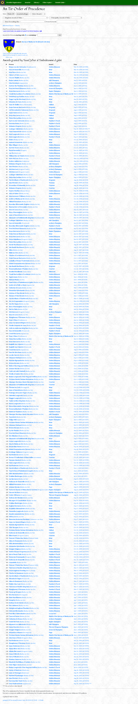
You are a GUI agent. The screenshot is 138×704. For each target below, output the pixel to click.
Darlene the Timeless (16, 86)
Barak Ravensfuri (14, 150)
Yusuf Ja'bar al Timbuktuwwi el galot (21, 282)
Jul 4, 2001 (80, 662)
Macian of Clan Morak (16, 296)
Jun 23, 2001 (81, 638)
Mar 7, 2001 (81, 562)
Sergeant (52, 107)
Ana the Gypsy (13, 304)
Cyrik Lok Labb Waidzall (17, 371)
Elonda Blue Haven (15, 446)
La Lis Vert (52, 613)
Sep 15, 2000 (81, 498)
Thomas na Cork (14, 387)
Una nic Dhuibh (14, 78)
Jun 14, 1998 (81, 304)
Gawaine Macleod (15, 460)
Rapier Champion (55, 91)
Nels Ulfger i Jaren (15, 665)
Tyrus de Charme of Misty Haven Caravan (23, 490)
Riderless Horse (8, 25)
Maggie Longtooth (15, 398)
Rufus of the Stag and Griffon (19, 366)
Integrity (12, 600)
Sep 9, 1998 (81, 358)
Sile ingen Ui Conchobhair (17, 500)
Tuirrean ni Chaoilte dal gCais (19, 568)
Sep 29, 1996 (81, 193)
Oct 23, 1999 (81, 465)
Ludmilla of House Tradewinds (19, 261)
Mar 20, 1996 (81, 158)
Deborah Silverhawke (16, 611)
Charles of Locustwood (17, 255)
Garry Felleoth (14, 657)
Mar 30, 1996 (81, 161)
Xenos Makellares (15, 239)
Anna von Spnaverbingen (17, 323)
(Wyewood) (25, 69)
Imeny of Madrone (15, 670)
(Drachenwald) (39, 218)
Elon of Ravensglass (15, 212)
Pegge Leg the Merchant (17, 99)
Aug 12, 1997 (81, 247)
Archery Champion (55, 83)
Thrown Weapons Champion (58, 495)
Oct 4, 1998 (81, 382)
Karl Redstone (14, 455)
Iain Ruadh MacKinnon (16, 247)
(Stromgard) (24, 387)
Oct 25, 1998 (81, 406)
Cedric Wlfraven (14, 495)
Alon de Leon (13, 210)
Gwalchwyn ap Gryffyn (16, 96)
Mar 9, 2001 (81, 565)
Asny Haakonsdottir (15, 683)
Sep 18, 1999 (81, 446)
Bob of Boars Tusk (15, 554)
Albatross (52, 271)
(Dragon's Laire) (23, 169)
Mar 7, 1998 (81, 288)
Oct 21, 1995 (81, 140)
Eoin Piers (12, 72)
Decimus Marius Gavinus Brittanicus (21, 379)
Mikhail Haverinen (15, 201)
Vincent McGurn (14, 492)
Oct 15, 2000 (81, 527)
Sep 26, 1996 (81, 191)
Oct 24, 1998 (81, 387)
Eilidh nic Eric (13, 253)
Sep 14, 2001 (81, 683)
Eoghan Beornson (15, 506)
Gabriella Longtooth (16, 395)
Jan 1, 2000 (81, 471)
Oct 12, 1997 (81, 266)
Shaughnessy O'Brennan (17, 317)
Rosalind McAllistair (15, 271)
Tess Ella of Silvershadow (17, 613)
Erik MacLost (13, 169)
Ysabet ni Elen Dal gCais (17, 401)
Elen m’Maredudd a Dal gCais (19, 406)
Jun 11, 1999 (81, 414)
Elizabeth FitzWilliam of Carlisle (19, 662)
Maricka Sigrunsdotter (16, 360)
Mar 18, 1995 (81, 67)
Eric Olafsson (13, 605)
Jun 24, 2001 (81, 640)
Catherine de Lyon (15, 288)
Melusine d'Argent (15, 126)
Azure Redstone (14, 646)
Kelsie (11, 140)
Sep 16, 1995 (80, 129)
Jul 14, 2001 (81, 667)
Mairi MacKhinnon (15, 597)
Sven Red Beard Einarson (17, 88)
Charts (17, 25)
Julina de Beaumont (15, 541)
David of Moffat (14, 191)
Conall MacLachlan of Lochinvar (20, 94)
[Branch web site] (44, 42)
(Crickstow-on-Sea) (36, 519)
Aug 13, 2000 (81, 479)
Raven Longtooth (15, 403)
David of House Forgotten (18, 552)
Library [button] (36, 2)
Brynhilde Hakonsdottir (17, 508)
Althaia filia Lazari (15, 651)
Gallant (51, 104)
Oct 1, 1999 (81, 452)
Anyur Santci (13, 113)
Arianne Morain (14, 368)
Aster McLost (13, 158)
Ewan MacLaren (14, 91)
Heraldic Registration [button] (13, 2)
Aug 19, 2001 (81, 681)
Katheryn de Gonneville (17, 481)
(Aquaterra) (23, 75)
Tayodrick (12, 417)
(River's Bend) (30, 570)
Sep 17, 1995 (80, 134)
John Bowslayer (14, 83)
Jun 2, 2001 (81, 635)
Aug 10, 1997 (81, 244)
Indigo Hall (12, 420)
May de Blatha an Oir (16, 444)
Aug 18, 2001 (81, 670)
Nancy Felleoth (14, 654)
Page (50, 487)
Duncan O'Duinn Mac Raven (18, 538)
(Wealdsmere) (31, 67)
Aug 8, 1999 (81, 438)
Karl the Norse (14, 148)
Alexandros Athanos (15, 632)
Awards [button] (27, 2)
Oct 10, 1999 (81, 455)
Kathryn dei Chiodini (16, 498)
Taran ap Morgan (15, 592)
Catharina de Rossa (15, 619)
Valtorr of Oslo (14, 75)
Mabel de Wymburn (15, 412)
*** (89, 129)
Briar (50, 69)
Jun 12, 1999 (81, 422)
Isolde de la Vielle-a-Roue (17, 285)
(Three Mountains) (25, 104)
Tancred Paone (14, 616)
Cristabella (12, 562)
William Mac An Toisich (16, 156)
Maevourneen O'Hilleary (17, 196)
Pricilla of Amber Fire (16, 374)
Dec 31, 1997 (81, 271)
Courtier (52, 185)
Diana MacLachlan (15, 118)
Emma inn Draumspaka (17, 557)
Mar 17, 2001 (81, 568)
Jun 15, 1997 (81, 220)
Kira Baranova (14, 595)
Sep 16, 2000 (81, 503)
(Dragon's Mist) (30, 557)
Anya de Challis (14, 104)
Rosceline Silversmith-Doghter (19, 204)
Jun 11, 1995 (80, 80)
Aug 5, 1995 (80, 104)
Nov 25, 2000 (81, 557)
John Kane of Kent (15, 638)
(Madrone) (17, 153)
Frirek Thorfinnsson (16, 245)
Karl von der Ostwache (16, 121)
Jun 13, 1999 (81, 425)
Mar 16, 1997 (81, 210)
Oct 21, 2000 (81, 543)
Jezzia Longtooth (15, 441)
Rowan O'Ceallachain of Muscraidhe (21, 457)
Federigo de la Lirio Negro (18, 393)
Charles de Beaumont (16, 573)
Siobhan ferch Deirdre (16, 603)
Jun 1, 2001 (81, 616)
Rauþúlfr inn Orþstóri (16, 344)
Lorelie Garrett (14, 355)
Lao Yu (11, 153)
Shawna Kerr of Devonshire (18, 207)
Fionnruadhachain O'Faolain (18, 269)
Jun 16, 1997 (81, 234)
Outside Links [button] (59, 2)
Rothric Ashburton (15, 161)
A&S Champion (54, 80)
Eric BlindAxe (13, 436)
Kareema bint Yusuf (15, 681)
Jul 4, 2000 (80, 476)
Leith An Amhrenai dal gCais (18, 328)
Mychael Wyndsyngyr (16, 675)
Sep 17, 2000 (81, 506)
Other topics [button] (47, 2)
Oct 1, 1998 (81, 363)
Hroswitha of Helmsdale (17, 185)
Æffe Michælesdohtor (16, 473)
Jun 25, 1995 (80, 96)
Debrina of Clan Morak (16, 293)
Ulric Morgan (13, 527)
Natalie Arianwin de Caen (17, 325)
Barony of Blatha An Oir (30, 42)
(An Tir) (21, 280)
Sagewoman (13, 277)
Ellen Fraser (13, 535)
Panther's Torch (54, 121)
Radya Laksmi (13, 80)
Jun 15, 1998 (81, 339)
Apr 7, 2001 (81, 592)
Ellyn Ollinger (13, 145)
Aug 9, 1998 (81, 350)
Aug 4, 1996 (81, 164)
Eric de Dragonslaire (16, 301)
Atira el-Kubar (14, 193)
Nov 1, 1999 (81, 468)
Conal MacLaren (14, 333)
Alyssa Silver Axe (14, 648)
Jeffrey (11, 516)
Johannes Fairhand (15, 358)
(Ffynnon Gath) (33, 538)
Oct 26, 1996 (81, 196)
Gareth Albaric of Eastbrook (18, 180)
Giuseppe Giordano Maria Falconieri (21, 382)
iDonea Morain (14, 363)
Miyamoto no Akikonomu (17, 624)
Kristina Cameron (15, 659)
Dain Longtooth (14, 463)
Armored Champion (55, 88)
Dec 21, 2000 (81, 560)
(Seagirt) (23, 150)
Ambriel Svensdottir (15, 142)
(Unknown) (25, 161)
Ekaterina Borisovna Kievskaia (19, 519)
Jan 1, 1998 (80, 274)
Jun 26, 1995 (80, 102)
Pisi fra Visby (13, 309)
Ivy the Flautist (14, 430)
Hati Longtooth (14, 134)
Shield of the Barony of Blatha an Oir (61, 94)
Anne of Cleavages (15, 673)
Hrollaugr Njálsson (15, 452)
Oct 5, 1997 (81, 263)
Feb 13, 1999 (81, 411)
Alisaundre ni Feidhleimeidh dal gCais (21, 218)
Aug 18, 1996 (81, 180)
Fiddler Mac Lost (15, 584)
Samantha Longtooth (16, 511)
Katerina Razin (14, 123)
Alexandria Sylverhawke (17, 290)
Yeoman (51, 183)
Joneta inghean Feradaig (17, 570)
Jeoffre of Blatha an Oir (17, 199)
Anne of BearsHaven (16, 215)
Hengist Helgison (15, 549)
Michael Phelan (14, 280)
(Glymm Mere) (24, 191)
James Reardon (14, 627)
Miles (10, 250)
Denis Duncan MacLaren (17, 107)
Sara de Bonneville (15, 69)
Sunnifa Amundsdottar (16, 514)
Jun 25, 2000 (81, 473)
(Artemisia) (37, 457)
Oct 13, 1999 (81, 460)
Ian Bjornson (13, 479)
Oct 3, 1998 (81, 379)
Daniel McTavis (14, 622)
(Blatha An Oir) (21, 72)
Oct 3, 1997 (81, 255)
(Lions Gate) (27, 271)
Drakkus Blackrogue (15, 476)
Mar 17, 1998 (81, 298)
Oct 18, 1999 (81, 463)
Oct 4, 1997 (81, 261)
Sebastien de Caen (15, 102)
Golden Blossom (54, 67)
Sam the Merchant (15, 352)
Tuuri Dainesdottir (15, 131)
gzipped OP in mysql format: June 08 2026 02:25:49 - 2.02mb (23, 700)
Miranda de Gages (15, 578)
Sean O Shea (13, 320)
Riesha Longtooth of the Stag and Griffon (23, 377)
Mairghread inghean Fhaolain (19, 608)
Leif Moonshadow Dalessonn (18, 110)
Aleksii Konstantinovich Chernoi (19, 263)
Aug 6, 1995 (80, 107)
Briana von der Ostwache (17, 67)
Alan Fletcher (13, 166)
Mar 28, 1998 (81, 301)
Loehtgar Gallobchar (16, 129)
